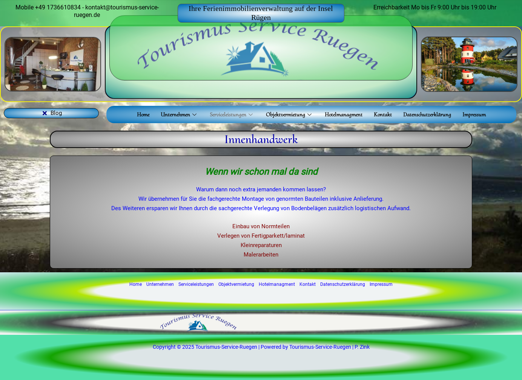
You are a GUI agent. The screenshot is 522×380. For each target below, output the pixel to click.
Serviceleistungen (232, 114)
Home (143, 114)
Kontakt (383, 114)
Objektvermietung (289, 114)
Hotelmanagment (343, 114)
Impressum (474, 114)
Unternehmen (179, 114)
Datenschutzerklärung (427, 114)
